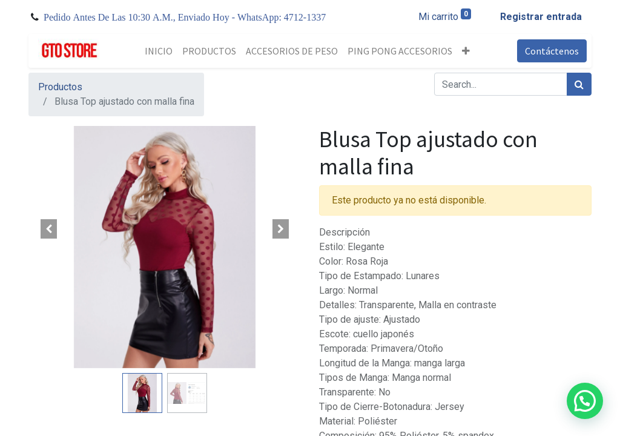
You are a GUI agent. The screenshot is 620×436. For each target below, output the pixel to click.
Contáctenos (552, 51)
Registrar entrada (541, 16)
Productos (60, 87)
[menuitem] (158, 51)
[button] (466, 51)
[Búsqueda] (579, 84)
